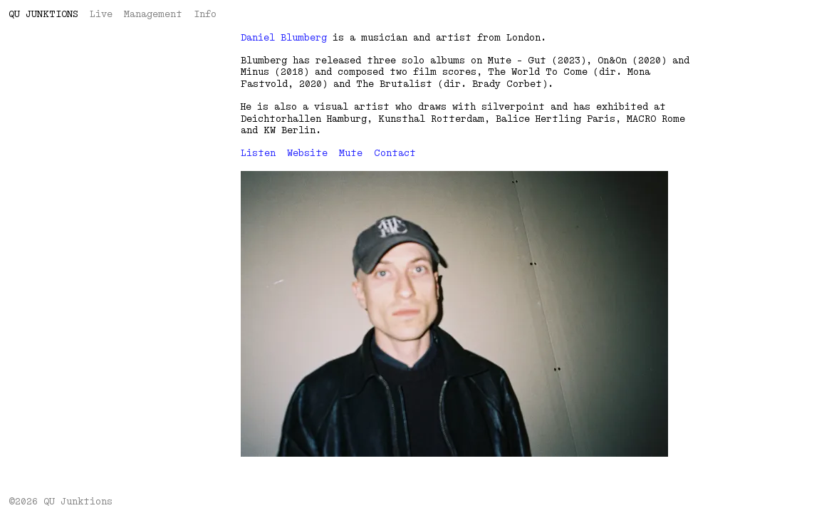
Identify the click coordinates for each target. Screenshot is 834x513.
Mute (351, 153)
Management (153, 14)
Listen (258, 153)
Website (307, 153)
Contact (395, 153)
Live (101, 14)
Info (205, 14)
